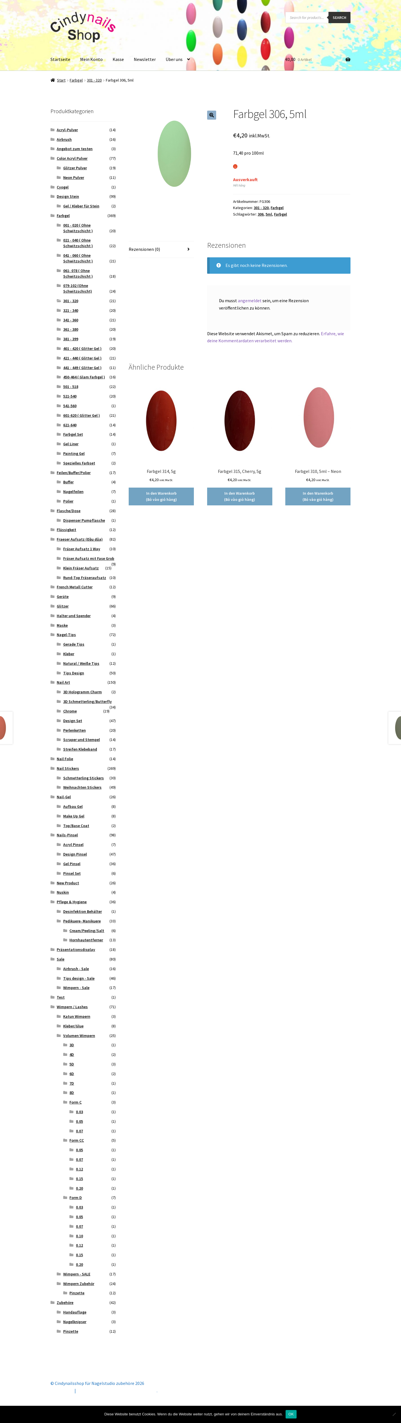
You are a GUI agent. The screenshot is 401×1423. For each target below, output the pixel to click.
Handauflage (74, 1312)
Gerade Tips (73, 644)
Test (61, 997)
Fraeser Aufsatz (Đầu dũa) (80, 539)
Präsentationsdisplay (76, 949)
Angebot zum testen (75, 148)
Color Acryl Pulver (72, 158)
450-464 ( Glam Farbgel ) (84, 377)
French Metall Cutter (75, 586)
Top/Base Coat (76, 825)
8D (71, 1092)
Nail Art (63, 682)
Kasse (118, 59)
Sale (60, 959)
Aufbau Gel (73, 806)
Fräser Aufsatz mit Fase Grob (88, 558)
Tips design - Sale (79, 978)
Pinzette (76, 1292)
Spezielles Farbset (79, 463)
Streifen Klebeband (80, 749)
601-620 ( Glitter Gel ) (81, 415)
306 (261, 214)
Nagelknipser (74, 1321)
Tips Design (73, 673)
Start (61, 80)
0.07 (79, 1130)
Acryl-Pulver (67, 129)
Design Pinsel (75, 854)
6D (71, 1073)
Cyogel (63, 187)
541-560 (69, 405)
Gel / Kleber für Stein (81, 206)
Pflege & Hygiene (72, 901)
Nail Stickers (68, 768)
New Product (68, 882)
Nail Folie (65, 758)
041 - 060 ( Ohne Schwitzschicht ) (78, 258)
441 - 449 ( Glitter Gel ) (82, 367)
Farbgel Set (73, 434)
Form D (75, 1197)
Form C (75, 1102)
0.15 (79, 1178)
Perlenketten (74, 730)
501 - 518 (70, 386)
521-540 (69, 396)
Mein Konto (91, 59)
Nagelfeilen (73, 491)
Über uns (174, 59)
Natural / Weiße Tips (81, 663)
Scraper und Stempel (81, 739)
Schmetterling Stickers (83, 777)
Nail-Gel (64, 796)
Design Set (72, 720)
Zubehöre (65, 1302)
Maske (62, 625)
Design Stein (68, 196)
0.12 (79, 1169)
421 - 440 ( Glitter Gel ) (82, 358)
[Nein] (394, 1414)
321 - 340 (70, 310)
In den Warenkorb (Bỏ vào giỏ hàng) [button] (161, 496)
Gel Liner (70, 443)
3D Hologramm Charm (82, 691)
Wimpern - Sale (76, 987)
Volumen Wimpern (79, 1035)
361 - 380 (70, 329)
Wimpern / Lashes (72, 1006)
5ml (269, 214)
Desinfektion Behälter (82, 911)
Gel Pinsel (71, 863)
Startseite (60, 59)
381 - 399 (70, 338)
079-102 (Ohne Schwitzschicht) (77, 288)
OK (291, 1414)
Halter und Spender (74, 615)
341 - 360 (70, 320)
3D (71, 1044)
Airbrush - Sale (76, 968)
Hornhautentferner (86, 939)
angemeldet (250, 300)
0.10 (79, 1235)
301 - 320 (94, 80)
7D (71, 1083)
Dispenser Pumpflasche (84, 520)
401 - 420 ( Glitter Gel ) (82, 348)
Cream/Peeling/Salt (86, 930)
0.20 (79, 1188)
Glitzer (63, 606)
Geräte (63, 596)
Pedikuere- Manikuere (82, 921)
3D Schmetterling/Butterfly (87, 701)
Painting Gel (74, 453)
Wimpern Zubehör (78, 1283)
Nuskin (63, 892)
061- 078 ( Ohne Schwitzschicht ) (78, 273)
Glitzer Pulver (75, 167)
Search (339, 17)
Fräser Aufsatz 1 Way (81, 548)
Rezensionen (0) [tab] (144, 249)
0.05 (79, 1121)
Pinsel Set (72, 873)
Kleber (68, 653)
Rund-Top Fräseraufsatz (84, 577)
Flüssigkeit (66, 529)
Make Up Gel (73, 816)
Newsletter (145, 59)
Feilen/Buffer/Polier (74, 472)
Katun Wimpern (76, 1016)
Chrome (70, 711)
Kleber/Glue (73, 1026)
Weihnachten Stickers (82, 787)
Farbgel (76, 80)
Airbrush (64, 139)
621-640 (69, 424)
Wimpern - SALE (76, 1274)
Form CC (76, 1140)
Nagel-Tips (66, 634)
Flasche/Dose (68, 510)
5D (71, 1064)
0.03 (79, 1111)
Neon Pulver (73, 177)
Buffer (68, 481)
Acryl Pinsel (73, 844)
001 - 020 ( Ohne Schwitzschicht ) (78, 228)
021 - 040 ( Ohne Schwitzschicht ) (78, 243)
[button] (211, 115)
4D (71, 1054)
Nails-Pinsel (67, 834)
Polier (68, 501)
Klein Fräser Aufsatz (81, 568)
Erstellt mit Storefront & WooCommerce (117, 1390)
